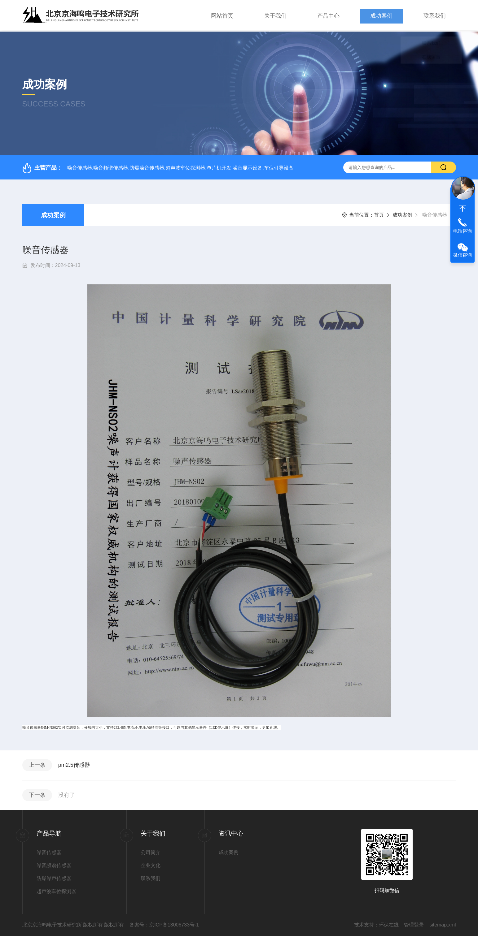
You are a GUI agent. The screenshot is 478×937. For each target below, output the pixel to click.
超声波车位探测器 (56, 892)
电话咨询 (462, 231)
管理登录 (414, 926)
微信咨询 (462, 254)
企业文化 (150, 866)
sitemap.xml (442, 926)
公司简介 (150, 853)
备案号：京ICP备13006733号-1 (164, 926)
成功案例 (381, 15)
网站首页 (222, 15)
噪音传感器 (49, 853)
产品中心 (328, 15)
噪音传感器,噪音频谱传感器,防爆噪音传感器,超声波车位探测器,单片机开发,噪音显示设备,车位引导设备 (180, 166)
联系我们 (434, 15)
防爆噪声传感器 (54, 879)
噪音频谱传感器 (54, 866)
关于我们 (275, 15)
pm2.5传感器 (75, 765)
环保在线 (389, 926)
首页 (379, 213)
